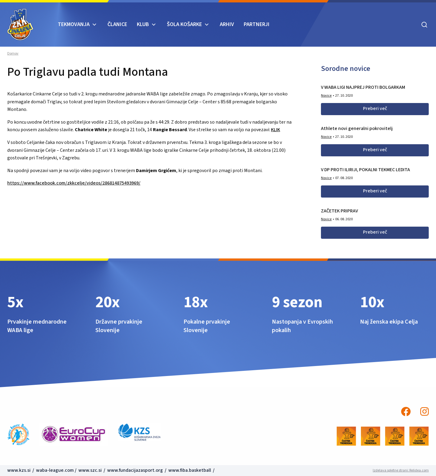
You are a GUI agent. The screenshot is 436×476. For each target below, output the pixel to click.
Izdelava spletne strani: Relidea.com (401, 470)
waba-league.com (55, 470)
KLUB (143, 24)
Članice (117, 24)
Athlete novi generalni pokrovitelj (357, 128)
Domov (12, 53)
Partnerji (256, 24)
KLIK (275, 129)
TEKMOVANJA (74, 24)
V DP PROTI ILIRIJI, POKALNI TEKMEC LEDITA (365, 169)
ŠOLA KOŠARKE (184, 24)
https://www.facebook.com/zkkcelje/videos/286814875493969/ (73, 183)
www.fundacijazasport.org (135, 470)
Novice (326, 95)
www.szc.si (90, 470)
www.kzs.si (19, 470)
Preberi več (375, 108)
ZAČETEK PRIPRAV (339, 211)
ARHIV (227, 24)
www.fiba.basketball (189, 470)
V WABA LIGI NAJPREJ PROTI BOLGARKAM (363, 87)
